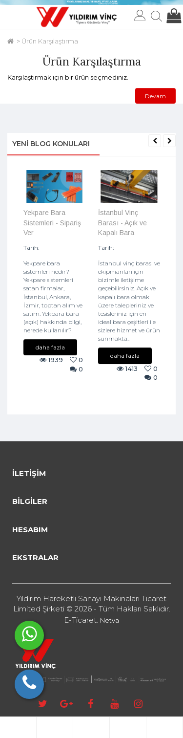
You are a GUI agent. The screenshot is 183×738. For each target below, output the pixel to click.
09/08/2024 (59, 247)
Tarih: (31, 247)
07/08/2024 (133, 247)
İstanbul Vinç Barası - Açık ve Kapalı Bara (122, 223)
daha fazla (50, 347)
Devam (155, 96)
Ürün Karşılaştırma (49, 41)
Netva (109, 620)
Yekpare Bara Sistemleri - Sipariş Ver (52, 223)
